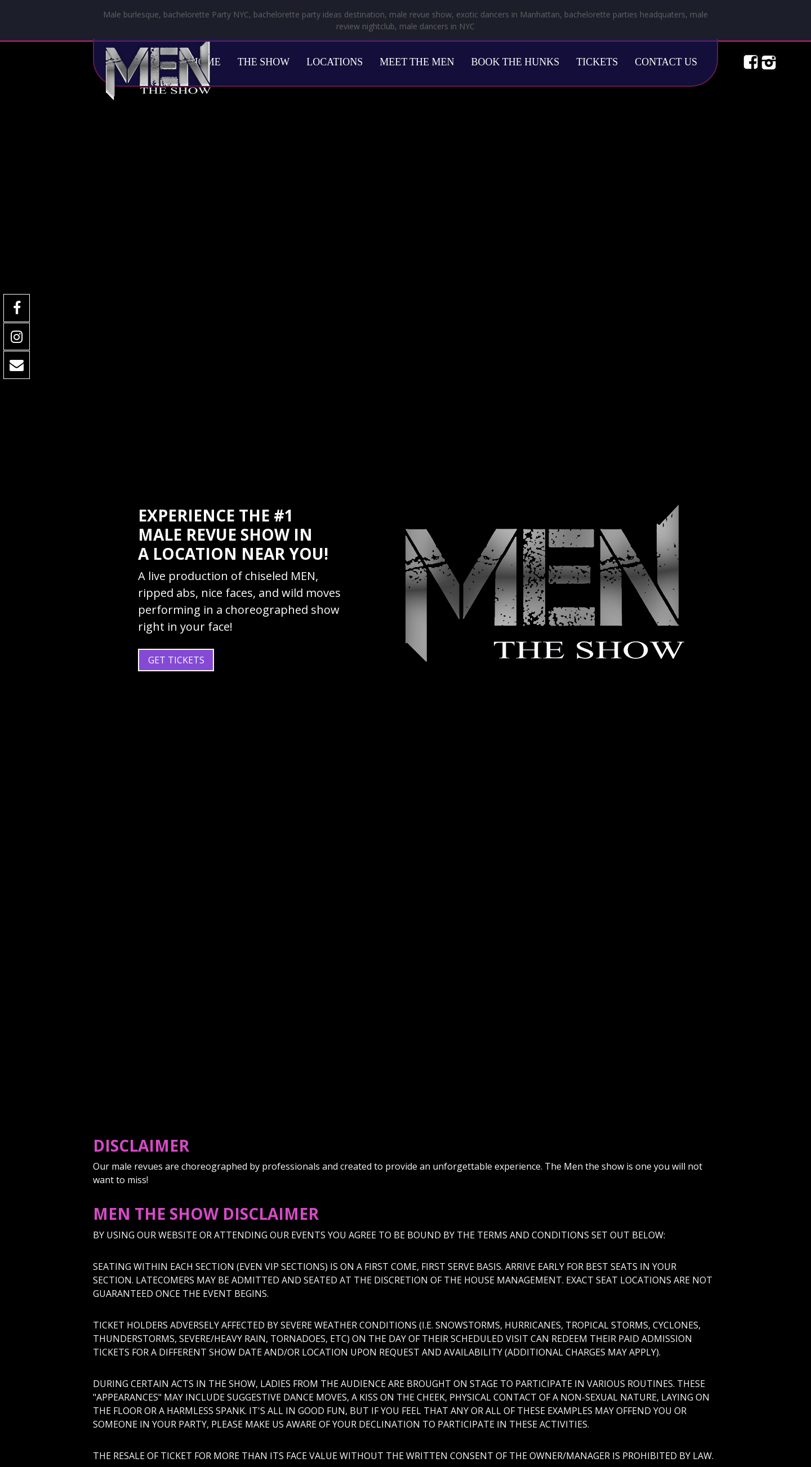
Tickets (597, 62)
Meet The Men (417, 62)
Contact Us (666, 62)
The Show (264, 62)
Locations (334, 62)
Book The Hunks (515, 62)
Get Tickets (176, 660)
